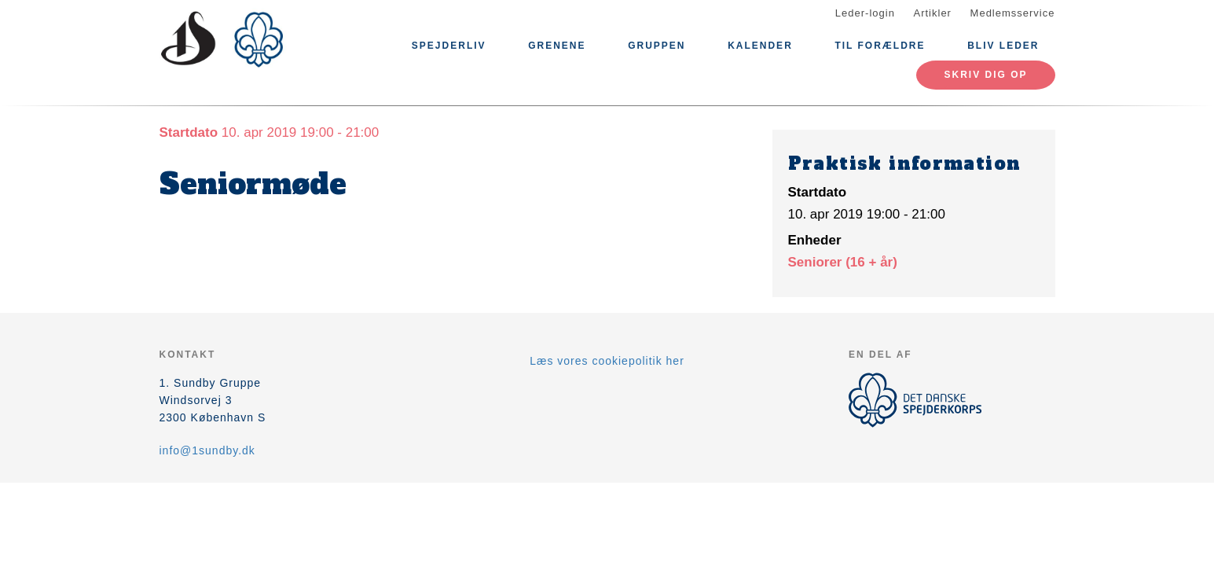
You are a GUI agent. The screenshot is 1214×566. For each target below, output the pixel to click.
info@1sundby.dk (207, 450)
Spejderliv (449, 45)
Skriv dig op (985, 74)
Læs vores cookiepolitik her (607, 361)
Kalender (760, 45)
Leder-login (865, 13)
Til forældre (879, 45)
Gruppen (656, 45)
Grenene (556, 45)
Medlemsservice (1012, 13)
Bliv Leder (1003, 45)
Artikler (933, 13)
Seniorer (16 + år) (842, 262)
